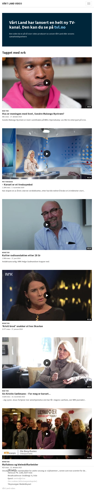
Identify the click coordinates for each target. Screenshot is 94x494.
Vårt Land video (8, 488)
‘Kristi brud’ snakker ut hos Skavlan (22, 326)
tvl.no (60, 27)
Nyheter (5, 252)
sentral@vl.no (19, 478)
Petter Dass (7, 182)
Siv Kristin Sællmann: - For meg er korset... (26, 393)
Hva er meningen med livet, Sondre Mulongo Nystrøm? (33, 113)
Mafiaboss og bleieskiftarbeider (20, 464)
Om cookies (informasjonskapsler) (22, 481)
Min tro (5, 111)
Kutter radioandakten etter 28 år (21, 255)
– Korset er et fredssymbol (17, 184)
